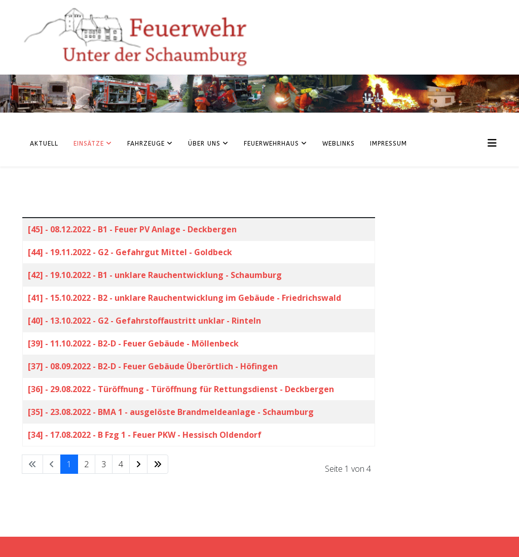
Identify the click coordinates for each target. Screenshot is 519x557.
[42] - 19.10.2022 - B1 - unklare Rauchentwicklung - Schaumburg (155, 275)
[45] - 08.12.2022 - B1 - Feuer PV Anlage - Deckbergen (132, 229)
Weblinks (338, 143)
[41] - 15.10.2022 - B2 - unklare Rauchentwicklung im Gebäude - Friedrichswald (184, 297)
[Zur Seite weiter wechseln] (138, 464)
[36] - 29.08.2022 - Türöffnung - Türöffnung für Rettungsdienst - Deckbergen (181, 389)
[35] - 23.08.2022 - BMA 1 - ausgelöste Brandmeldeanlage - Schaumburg (171, 411)
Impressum (388, 143)
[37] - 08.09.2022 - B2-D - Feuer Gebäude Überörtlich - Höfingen (153, 366)
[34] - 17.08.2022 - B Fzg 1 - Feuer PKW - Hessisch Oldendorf (145, 434)
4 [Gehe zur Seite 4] (121, 464)
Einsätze (88, 143)
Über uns (204, 143)
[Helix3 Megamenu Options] (492, 143)
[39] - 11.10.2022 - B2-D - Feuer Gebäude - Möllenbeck (133, 343)
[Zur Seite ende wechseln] (157, 464)
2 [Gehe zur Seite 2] (86, 464)
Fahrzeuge (146, 143)
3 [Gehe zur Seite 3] (103, 464)
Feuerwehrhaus (271, 143)
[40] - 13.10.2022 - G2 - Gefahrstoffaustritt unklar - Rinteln (144, 320)
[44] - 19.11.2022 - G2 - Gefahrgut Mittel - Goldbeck (130, 252)
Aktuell (44, 143)
